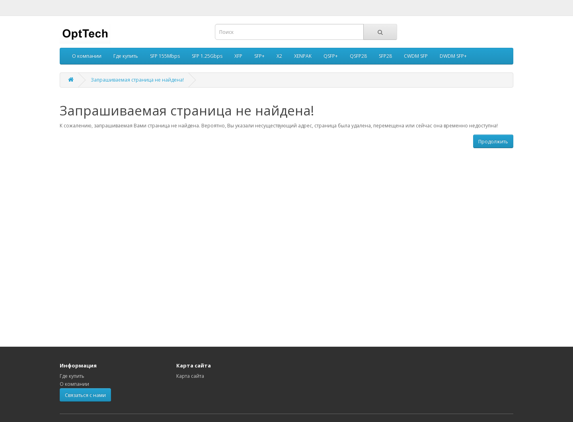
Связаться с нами (85, 395)
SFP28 (385, 56)
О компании (86, 56)
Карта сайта (190, 376)
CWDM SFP (416, 56)
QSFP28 (358, 56)
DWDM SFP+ (453, 56)
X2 (279, 56)
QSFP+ (331, 56)
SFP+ (259, 56)
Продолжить (493, 141)
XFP (238, 56)
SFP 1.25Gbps (207, 56)
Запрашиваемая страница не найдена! (137, 79)
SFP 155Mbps (165, 56)
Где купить (125, 56)
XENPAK (303, 56)
